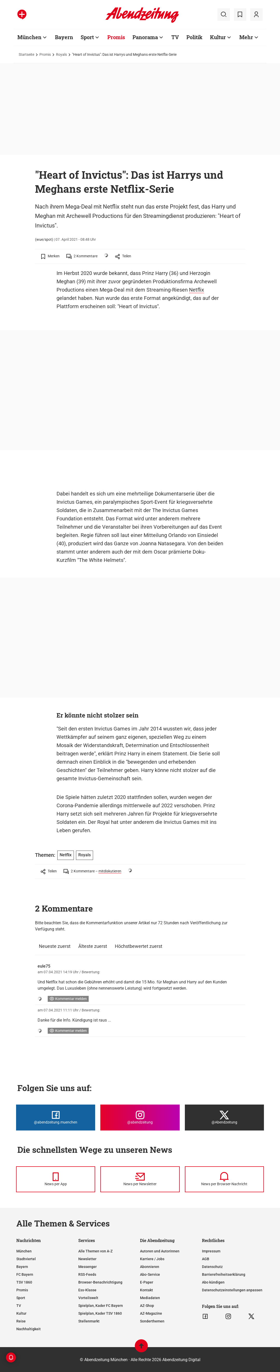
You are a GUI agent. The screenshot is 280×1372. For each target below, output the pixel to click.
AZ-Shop (147, 1306)
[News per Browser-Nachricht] (224, 1179)
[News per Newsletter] (139, 1179)
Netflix (196, 290)
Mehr (246, 37)
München (29, 37)
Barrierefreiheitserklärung (223, 1274)
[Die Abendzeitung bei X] (224, 1117)
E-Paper (146, 1282)
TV (175, 37)
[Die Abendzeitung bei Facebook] (55, 1117)
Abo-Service (150, 1274)
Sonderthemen (152, 1321)
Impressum (211, 1251)
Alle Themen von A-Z (95, 1251)
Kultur (218, 37)
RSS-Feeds (87, 1274)
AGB (205, 1259)
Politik (194, 37)
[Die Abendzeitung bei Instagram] (139, 1117)
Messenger (87, 1267)
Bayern (64, 37)
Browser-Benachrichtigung (100, 1282)
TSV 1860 (24, 1282)
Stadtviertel (26, 1259)
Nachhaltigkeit (28, 1329)
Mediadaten (150, 1298)
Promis (116, 37)
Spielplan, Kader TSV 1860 (100, 1313)
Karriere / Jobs (152, 1259)
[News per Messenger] (55, 1179)
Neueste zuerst (55, 946)
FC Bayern (24, 1274)
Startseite (26, 54)
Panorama (145, 37)
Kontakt (146, 1290)
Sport (87, 37)
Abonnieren (149, 1267)
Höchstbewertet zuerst (138, 946)
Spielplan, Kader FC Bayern (100, 1306)
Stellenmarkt (89, 1321)
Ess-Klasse (87, 1290)
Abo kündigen (213, 1282)
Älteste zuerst (92, 946)
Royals (61, 54)
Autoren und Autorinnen (159, 1251)
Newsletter (87, 1259)
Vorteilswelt (88, 1298)
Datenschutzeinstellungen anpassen (232, 1290)
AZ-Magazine (151, 1313)
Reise (21, 1321)
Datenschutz (212, 1267)
